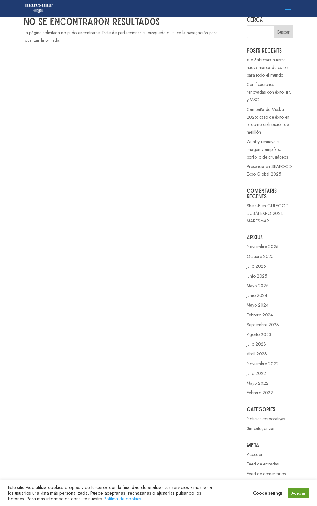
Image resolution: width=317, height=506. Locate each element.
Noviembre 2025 (263, 246)
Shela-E (253, 206)
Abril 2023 (257, 354)
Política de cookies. (123, 498)
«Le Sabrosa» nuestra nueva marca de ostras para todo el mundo (267, 67)
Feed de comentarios (266, 474)
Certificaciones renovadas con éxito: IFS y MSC (269, 92)
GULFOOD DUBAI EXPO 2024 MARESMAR (268, 213)
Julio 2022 (256, 373)
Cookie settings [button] (268, 493)
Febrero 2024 (260, 315)
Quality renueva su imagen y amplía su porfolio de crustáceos (267, 149)
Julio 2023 (256, 344)
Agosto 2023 (259, 334)
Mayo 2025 (257, 286)
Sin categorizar (261, 428)
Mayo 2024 (257, 305)
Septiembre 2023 (263, 325)
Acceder (254, 454)
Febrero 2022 (260, 393)
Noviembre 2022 (263, 363)
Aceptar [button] (298, 493)
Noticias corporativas (266, 418)
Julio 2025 (256, 266)
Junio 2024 (257, 295)
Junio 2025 (257, 276)
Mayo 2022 (257, 383)
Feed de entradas (263, 464)
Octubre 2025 (260, 256)
